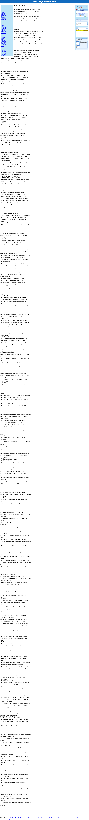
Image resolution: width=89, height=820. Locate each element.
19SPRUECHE (3, 27)
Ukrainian (33, 818)
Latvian (78, 817)
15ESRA (2, 22)
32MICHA (3, 39)
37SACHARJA (3, 44)
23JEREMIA (3, 31)
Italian (68, 817)
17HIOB (2, 25)
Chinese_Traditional (37, 817)
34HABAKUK (3, 41)
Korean (75, 817)
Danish (42, 817)
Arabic (13, 817)
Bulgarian (22, 817)
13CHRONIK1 (3, 21)
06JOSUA (3, 14)
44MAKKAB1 (3, 50)
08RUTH (2, 16)
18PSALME (3, 26)
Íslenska (64, 817)
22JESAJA (3, 30)
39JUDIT (2, 46)
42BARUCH (3, 48)
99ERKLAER (3, 55)
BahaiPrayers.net (49, 2)
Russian (18, 818)
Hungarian (60, 817)
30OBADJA (3, 37)
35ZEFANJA (3, 42)
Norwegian (83, 817)
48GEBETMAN (3, 54)
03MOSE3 (3, 11)
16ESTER (3, 24)
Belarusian (17, 817)
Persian (2, 818)
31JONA (2, 38)
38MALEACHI (3, 45)
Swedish (25, 818)
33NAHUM (3, 40)
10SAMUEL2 (3, 18)
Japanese (71, 817)
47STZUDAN (3, 53)
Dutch (46, 817)
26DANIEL (3, 34)
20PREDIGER (3, 28)
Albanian (10, 817)
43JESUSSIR (3, 49)
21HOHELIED (3, 29)
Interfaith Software (83, 6)
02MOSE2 (3, 10)
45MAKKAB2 (3, 51)
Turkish (29, 818)
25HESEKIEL (3, 33)
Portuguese (9, 818)
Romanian (14, 818)
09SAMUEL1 (3, 17)
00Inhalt (2, 9)
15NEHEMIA (3, 23)
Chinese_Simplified (28, 817)
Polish (5, 818)
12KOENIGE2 (3, 20)
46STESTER (3, 52)
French (52, 817)
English (49, 817)
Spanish (21, 818)
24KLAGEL (3, 32)
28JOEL (2, 35)
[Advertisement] (22, 813)
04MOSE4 (3, 12)
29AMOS (2, 36)
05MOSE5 (3, 13)
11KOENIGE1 (3, 19)
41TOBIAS (3, 47)
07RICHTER (3, 15)
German (56, 817)
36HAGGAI (3, 43)
